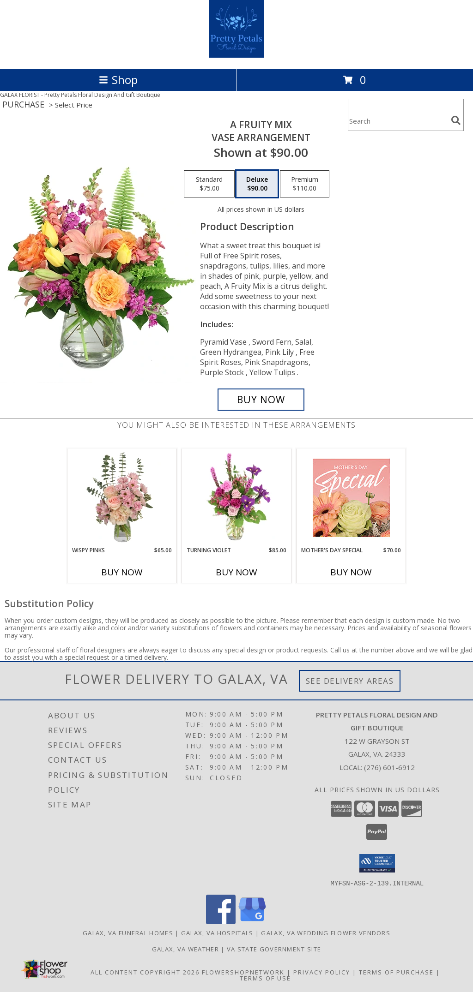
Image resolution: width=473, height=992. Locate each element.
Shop (118, 79)
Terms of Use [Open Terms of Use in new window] (265, 978)
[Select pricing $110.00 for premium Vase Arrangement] (304, 184)
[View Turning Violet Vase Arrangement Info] (236, 497)
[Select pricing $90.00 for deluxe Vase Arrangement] (257, 184)
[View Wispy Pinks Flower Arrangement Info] (122, 497)
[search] (456, 120)
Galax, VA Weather (185, 948)
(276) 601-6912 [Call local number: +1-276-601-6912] (389, 767)
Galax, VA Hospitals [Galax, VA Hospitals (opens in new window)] (217, 932)
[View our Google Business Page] (252, 921)
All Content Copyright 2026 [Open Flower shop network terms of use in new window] (145, 972)
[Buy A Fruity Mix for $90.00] (261, 399)
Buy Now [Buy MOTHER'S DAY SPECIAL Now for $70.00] (351, 572)
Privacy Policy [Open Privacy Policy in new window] (321, 972)
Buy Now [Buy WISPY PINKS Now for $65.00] (122, 572)
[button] (377, 863)
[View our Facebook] (221, 921)
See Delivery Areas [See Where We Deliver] (350, 680)
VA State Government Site (274, 948)
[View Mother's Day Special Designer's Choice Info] (351, 497)
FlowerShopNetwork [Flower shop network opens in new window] (243, 972)
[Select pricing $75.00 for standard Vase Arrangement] (209, 184)
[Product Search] (397, 121)
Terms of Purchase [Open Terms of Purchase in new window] (396, 972)
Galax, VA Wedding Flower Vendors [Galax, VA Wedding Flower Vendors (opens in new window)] (325, 932)
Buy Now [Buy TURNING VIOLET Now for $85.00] (236, 572)
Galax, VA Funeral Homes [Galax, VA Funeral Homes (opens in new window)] (128, 932)
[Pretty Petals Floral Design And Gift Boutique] (237, 55)
